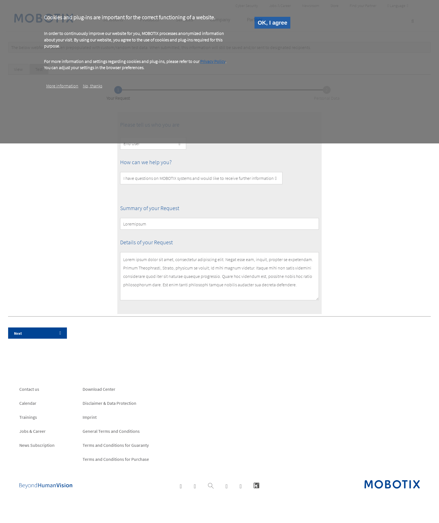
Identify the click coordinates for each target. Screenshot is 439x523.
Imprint (90, 417)
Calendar (27, 403)
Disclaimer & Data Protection (109, 403)
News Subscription (37, 445)
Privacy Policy (212, 61)
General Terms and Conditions (111, 431)
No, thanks (92, 86)
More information (62, 86)
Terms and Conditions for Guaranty (116, 445)
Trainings (28, 417)
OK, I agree (272, 23)
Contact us (29, 389)
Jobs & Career (32, 431)
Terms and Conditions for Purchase (116, 459)
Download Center (99, 389)
